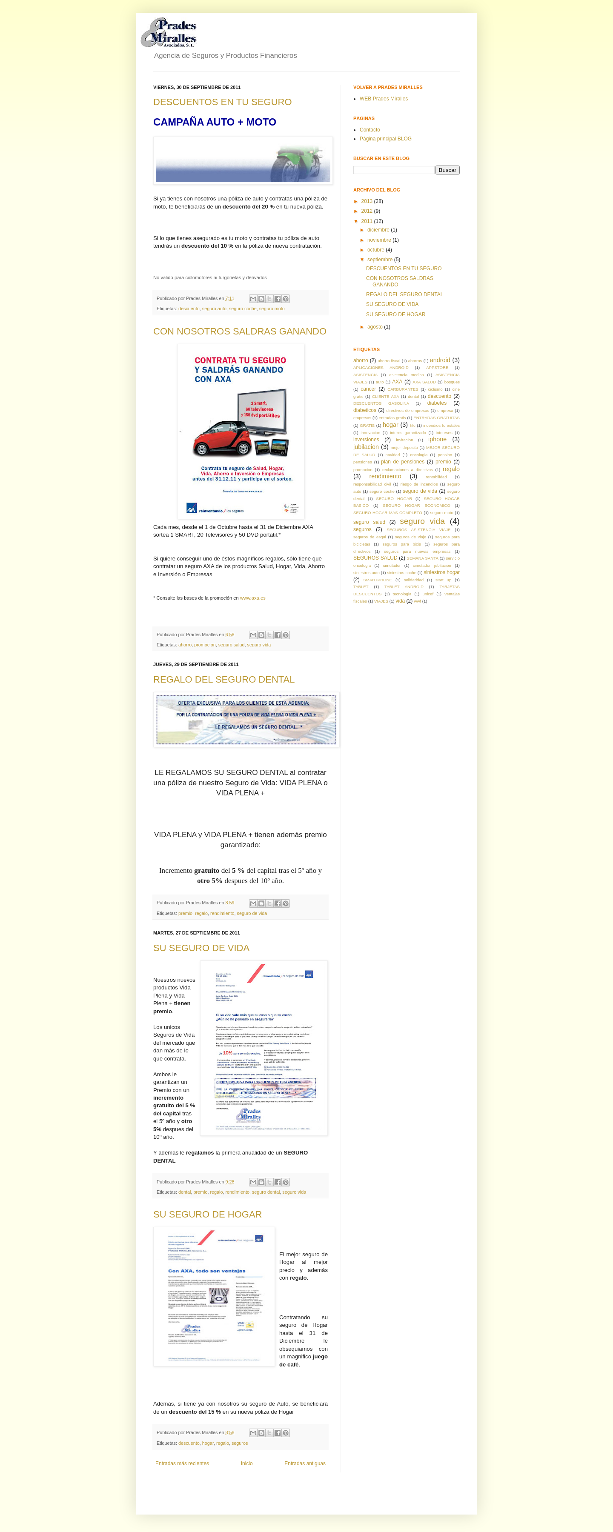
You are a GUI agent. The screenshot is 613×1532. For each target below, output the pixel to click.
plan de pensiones (402, 462)
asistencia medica (406, 374)
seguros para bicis (402, 544)
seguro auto (214, 308)
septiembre (380, 260)
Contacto (370, 130)
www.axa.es (253, 597)
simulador (392, 565)
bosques (452, 382)
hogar (208, 1443)
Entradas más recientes (182, 1463)
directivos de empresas (407, 410)
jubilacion (366, 446)
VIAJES (381, 601)
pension (445, 454)
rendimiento (222, 913)
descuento (189, 308)
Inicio (247, 1463)
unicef (428, 594)
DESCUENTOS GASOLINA (381, 403)
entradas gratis (392, 417)
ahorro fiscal (389, 360)
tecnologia (402, 594)
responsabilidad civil (372, 484)
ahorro (185, 644)
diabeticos (364, 410)
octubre (376, 250)
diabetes (437, 403)
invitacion (404, 439)
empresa (445, 410)
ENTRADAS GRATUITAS (436, 417)
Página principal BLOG (386, 139)
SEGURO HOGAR (394, 498)
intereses (444, 432)
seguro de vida (252, 913)
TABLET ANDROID (404, 586)
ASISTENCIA (365, 374)
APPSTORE (437, 367)
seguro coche (243, 308)
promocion (204, 644)
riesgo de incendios (419, 484)
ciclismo (435, 389)
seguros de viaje (411, 536)
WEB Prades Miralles (384, 99)
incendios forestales (441, 425)
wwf (417, 601)
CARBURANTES (402, 389)
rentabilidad (436, 476)
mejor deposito (404, 447)
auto (380, 382)
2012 (367, 211)
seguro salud (231, 644)
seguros (240, 1443)
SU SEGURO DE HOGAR (207, 1214)
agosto (375, 327)
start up (443, 579)
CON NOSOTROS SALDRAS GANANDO (240, 331)
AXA (397, 382)
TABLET (361, 586)
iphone (437, 439)
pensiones (362, 462)
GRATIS (367, 425)
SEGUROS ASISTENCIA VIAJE (418, 529)
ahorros (415, 360)
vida (400, 601)
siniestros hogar (442, 572)
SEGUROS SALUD (375, 558)
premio (185, 913)
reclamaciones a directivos (407, 469)
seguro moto (272, 308)
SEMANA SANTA (422, 558)
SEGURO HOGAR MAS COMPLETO (387, 512)
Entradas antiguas (305, 1463)
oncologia (418, 454)
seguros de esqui (369, 536)
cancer (368, 389)
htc (412, 425)
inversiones (366, 440)
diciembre (379, 230)
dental (184, 1192)
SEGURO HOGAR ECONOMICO (416, 505)
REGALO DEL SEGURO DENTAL (224, 679)
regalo (201, 913)
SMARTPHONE (377, 579)
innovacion (370, 432)
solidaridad (414, 579)
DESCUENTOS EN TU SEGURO (222, 102)
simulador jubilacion (432, 565)
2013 (367, 201)
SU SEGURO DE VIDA (201, 948)
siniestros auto (366, 572)
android (440, 360)
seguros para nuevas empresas (417, 551)
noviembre (379, 240)
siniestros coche (401, 572)
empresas (362, 417)
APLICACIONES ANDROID (381, 367)
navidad (393, 454)
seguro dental (266, 1192)
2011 (367, 221)
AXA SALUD (424, 382)
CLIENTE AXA (385, 396)
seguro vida (259, 644)
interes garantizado (408, 432)
